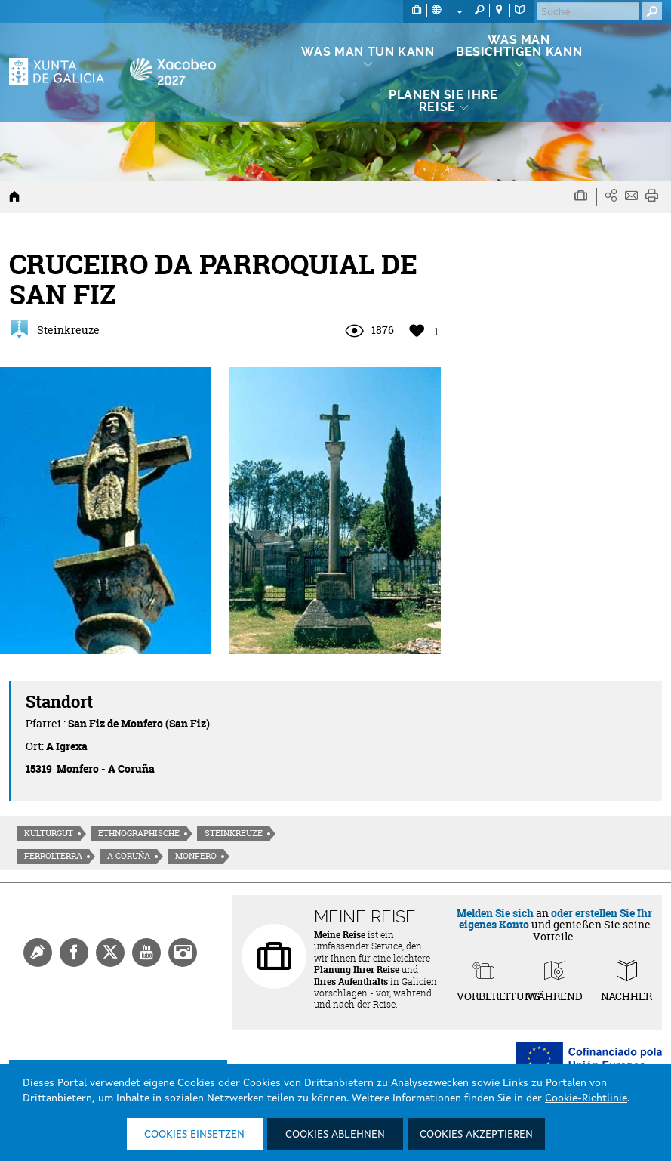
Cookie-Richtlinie (586, 1098)
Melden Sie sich (495, 913)
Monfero (196, 856)
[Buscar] (588, 11)
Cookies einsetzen (194, 1134)
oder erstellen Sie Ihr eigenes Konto (556, 918)
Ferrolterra (53, 856)
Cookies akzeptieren (476, 1134)
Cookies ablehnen (335, 1134)
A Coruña (128, 856)
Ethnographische (139, 833)
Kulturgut (48, 833)
